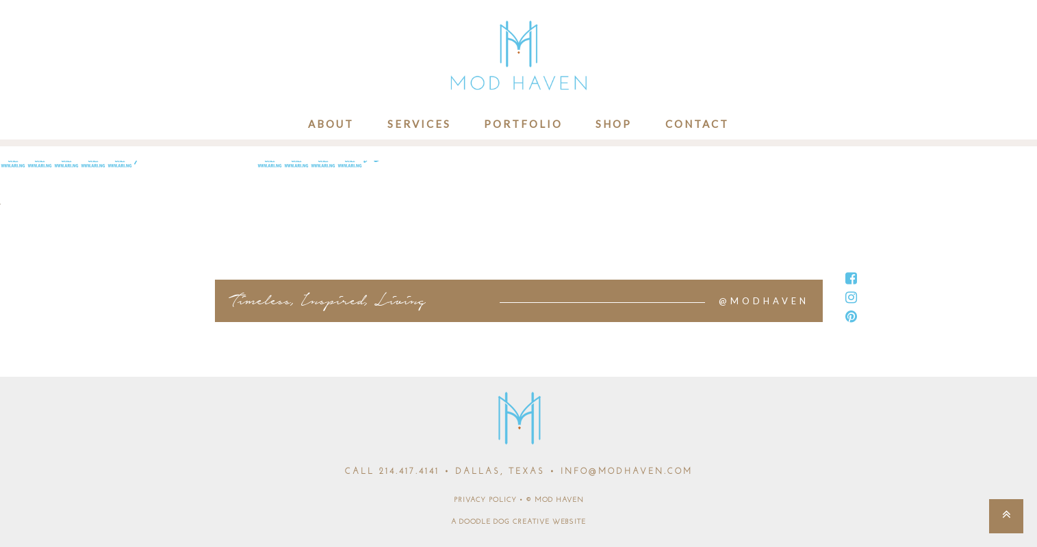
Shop (614, 124)
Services (419, 124)
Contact (697, 124)
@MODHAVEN (764, 300)
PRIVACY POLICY (485, 500)
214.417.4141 (409, 472)
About (331, 124)
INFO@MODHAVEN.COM (627, 472)
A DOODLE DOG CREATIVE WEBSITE (518, 522)
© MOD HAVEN (555, 500)
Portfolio (523, 124)
